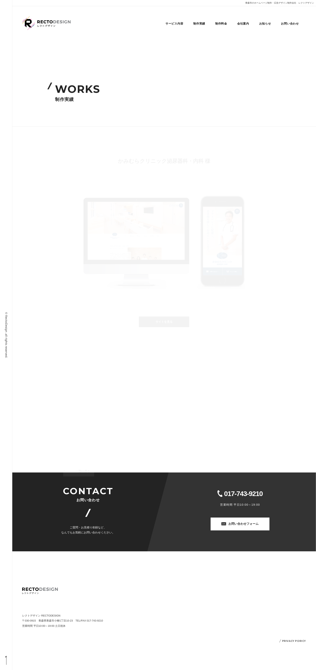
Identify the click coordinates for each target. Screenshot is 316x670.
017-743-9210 (243, 494)
